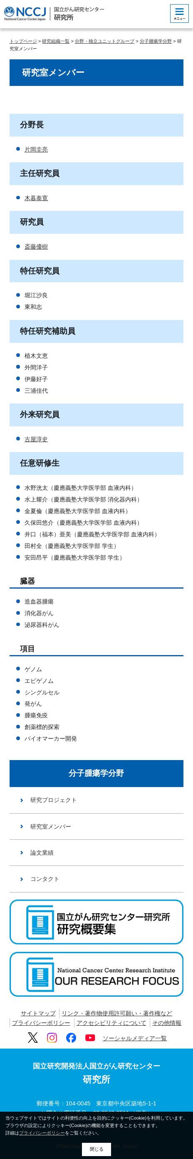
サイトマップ (38, 1013)
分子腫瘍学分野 (156, 41)
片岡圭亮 (36, 149)
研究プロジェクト (53, 800)
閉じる (97, 1149)
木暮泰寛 (36, 198)
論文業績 (42, 852)
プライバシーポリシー (41, 1023)
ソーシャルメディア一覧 (135, 1038)
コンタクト (44, 878)
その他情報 (166, 1023)
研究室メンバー (50, 826)
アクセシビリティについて (111, 1023)
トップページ (23, 41)
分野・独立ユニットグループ (104, 41)
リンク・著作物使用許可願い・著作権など (117, 1013)
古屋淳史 (36, 439)
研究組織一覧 (55, 41)
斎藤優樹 (36, 246)
